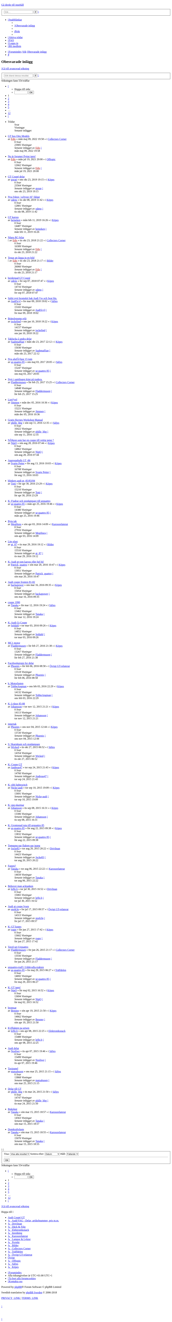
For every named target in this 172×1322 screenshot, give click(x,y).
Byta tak (12, 521)
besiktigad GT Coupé (19, 278)
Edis (13, 139)
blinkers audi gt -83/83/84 (21, 480)
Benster (15, 1010)
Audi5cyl (16, 301)
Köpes (51, 179)
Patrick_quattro (19, 564)
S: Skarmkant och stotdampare (24, 744)
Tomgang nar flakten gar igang (24, 845)
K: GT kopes (14, 926)
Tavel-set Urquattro (18, 947)
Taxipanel (13, 1068)
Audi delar (13, 1048)
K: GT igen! (14, 987)
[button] (8, 86)
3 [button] (8, 101)
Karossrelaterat (60, 524)
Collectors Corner (57, 139)
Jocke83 (15, 848)
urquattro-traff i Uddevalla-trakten (26, 967)
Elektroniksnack (57, 1031)
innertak (12, 724)
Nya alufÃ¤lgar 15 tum (20, 359)
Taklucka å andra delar (20, 338)
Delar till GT (14, 1088)
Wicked (15, 747)
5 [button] (8, 107)
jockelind (16, 321)
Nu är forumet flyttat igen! (22, 156)
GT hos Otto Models (18, 136)
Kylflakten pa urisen (18, 1028)
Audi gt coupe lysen (18, 906)
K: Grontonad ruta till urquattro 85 (26, 825)
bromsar (12, 1007)
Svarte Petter (17, 463)
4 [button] (8, 104)
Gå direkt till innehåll (12, 4)
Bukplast (12, 1109)
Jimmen (15, 402)
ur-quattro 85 (18, 362)
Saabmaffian (17, 341)
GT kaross (13, 217)
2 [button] (8, 98)
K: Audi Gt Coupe (17, 622)
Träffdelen (60, 970)
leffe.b (14, 889)
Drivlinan (55, 848)
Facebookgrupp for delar (21, 663)
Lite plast (13, 541)
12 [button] (9, 113)
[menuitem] (24, 25)
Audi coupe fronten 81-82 (21, 582)
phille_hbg (16, 422)
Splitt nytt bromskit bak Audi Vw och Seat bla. (32, 298)
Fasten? (12, 865)
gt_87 (14, 544)
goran (14, 179)
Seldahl (15, 625)
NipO (14, 443)
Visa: (17, 1153)
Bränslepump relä (17, 318)
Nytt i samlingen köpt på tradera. (25, 379)
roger (14, 929)
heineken (15, 220)
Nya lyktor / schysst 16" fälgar (24, 197)
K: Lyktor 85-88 (16, 703)
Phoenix (15, 666)
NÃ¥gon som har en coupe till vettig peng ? (31, 440)
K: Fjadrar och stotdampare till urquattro (29, 501)
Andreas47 (16, 767)
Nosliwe (15, 1051)
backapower (17, 585)
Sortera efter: (45, 1153)
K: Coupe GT (15, 764)
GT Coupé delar (16, 176)
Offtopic (51, 159)
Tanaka (15, 605)
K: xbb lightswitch (17, 784)
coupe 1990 (14, 602)
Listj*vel (12, 399)
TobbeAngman (19, 686)
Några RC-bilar (16, 237)
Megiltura (16, 524)
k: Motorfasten (15, 683)
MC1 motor (14, 642)
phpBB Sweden (34, 1292)
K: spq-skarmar (16, 805)
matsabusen (17, 1071)
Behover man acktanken (20, 886)
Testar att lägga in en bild (21, 257)
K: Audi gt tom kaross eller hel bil (26, 561)
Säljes (54, 301)
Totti (13, 483)
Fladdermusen (18, 382)
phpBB (18, 1287)
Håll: (69, 1153)
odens (14, 199)
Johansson (16, 706)
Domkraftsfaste (16, 1129)
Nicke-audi (17, 787)
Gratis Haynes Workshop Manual (25, 419)
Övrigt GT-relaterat (60, 666)
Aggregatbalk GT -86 (19, 460)
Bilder (50, 260)
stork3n (15, 909)
